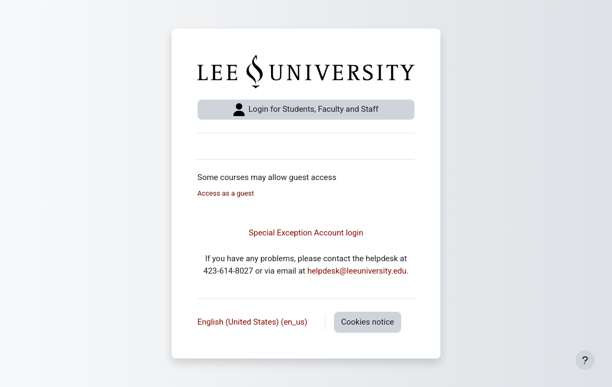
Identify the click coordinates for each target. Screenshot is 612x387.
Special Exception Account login (306, 233)
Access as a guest (225, 193)
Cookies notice (367, 322)
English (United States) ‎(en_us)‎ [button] (253, 322)
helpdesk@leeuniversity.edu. (357, 271)
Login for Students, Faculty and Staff (305, 109)
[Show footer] (585, 360)
